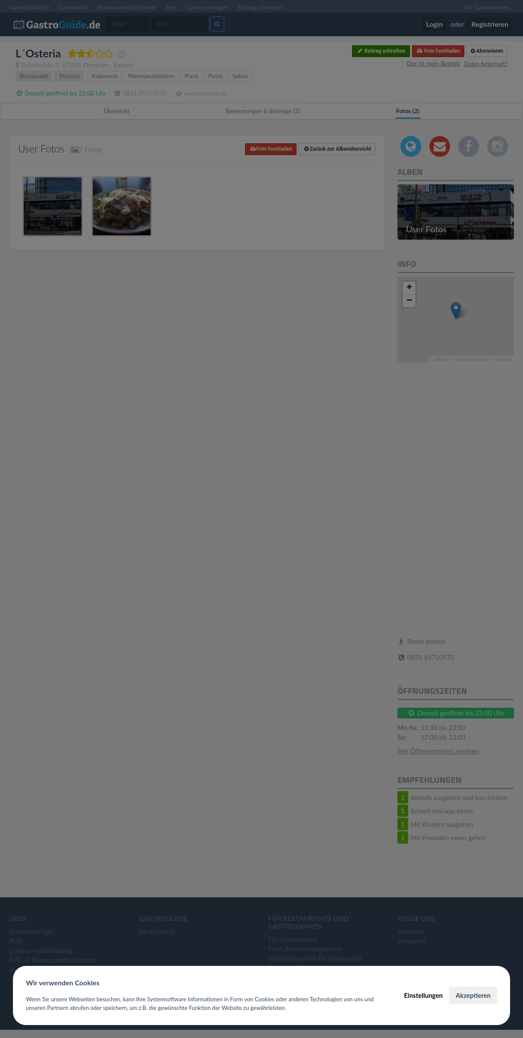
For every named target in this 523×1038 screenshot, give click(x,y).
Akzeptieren (473, 995)
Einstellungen (423, 995)
